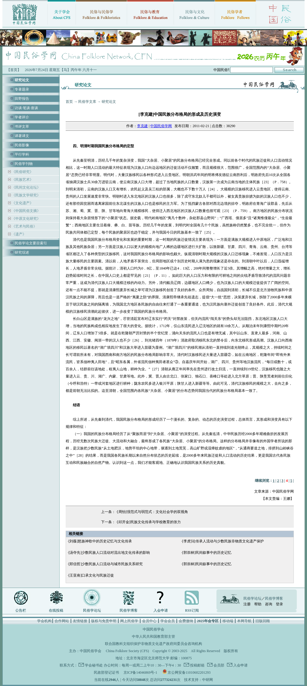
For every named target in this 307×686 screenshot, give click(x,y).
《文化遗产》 (22, 203)
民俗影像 (22, 145)
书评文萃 (22, 126)
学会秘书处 (94, 665)
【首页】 (14, 70)
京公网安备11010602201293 (189, 672)
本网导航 (244, 621)
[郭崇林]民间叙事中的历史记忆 (206, 552)
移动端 (227, 621)
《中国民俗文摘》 (25, 211)
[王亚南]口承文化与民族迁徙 (91, 575)
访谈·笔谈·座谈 (26, 108)
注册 (247, 604)
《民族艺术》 (22, 179)
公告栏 (20, 610)
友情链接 (80, 621)
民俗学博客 (129, 610)
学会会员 (167, 621)
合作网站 (62, 621)
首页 (69, 102)
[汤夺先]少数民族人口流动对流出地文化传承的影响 (109, 552)
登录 (279, 604)
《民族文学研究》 (25, 195)
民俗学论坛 (92, 610)
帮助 (257, 604)
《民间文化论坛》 (25, 187)
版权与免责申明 (103, 621)
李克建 (142, 126)
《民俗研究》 (22, 172)
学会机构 (44, 621)
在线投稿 (56, 610)
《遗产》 (18, 234)
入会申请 (161, 610)
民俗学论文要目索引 (31, 243)
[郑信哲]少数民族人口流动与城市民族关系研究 (105, 564)
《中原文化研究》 (25, 218)
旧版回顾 (262, 621)
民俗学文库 (87, 102)
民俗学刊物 (24, 164)
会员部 (218, 665)
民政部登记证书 (106, 672)
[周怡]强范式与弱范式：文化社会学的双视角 (152, 512)
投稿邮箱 (196, 665)
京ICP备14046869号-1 (140, 672)
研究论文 (109, 102)
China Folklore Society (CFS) (127, 651)
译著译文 (22, 136)
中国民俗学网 (161, 126)
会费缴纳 (186, 621)
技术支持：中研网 (198, 680)
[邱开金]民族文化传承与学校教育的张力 (149, 522)
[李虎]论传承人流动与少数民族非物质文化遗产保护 (223, 541)
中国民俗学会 (90, 651)
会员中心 (149, 621)
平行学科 (22, 154)
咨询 (268, 604)
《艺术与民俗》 (24, 226)
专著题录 (22, 89)
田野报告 (22, 99)
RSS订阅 (191, 610)
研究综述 (22, 252)
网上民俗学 (129, 621)
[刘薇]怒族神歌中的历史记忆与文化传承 (100, 541)
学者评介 (22, 117)
